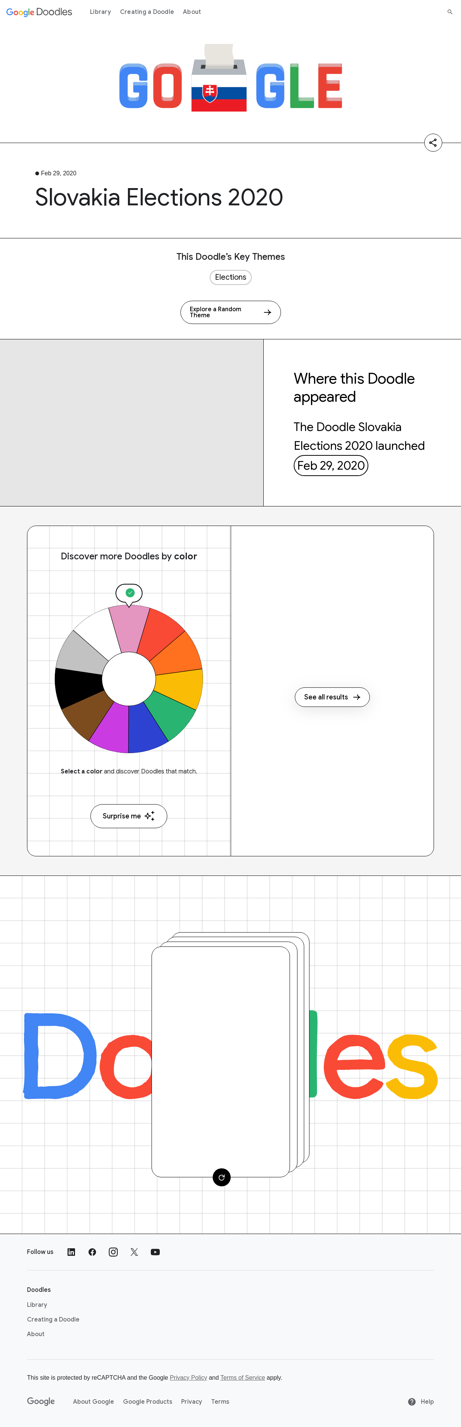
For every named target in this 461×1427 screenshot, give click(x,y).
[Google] (41, 1401)
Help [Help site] (420, 1401)
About (192, 12)
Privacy (191, 1402)
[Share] (433, 143)
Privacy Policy (188, 1377)
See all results (332, 697)
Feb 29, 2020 (331, 465)
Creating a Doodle (147, 12)
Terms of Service (243, 1377)
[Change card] (222, 1177)
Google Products (147, 1402)
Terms (220, 1402)
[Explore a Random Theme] (230, 312)
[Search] (450, 12)
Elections (230, 277)
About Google (93, 1402)
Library (100, 12)
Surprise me (129, 816)
